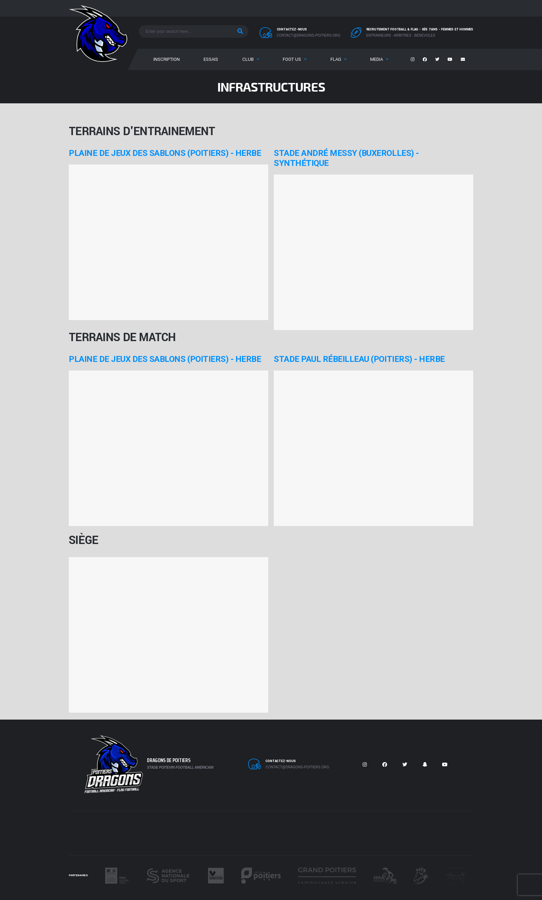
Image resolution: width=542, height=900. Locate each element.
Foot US (292, 59)
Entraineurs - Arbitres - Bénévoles (401, 35)
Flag (335, 59)
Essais (211, 59)
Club (248, 59)
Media (376, 59)
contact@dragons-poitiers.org (308, 35)
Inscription (166, 59)
